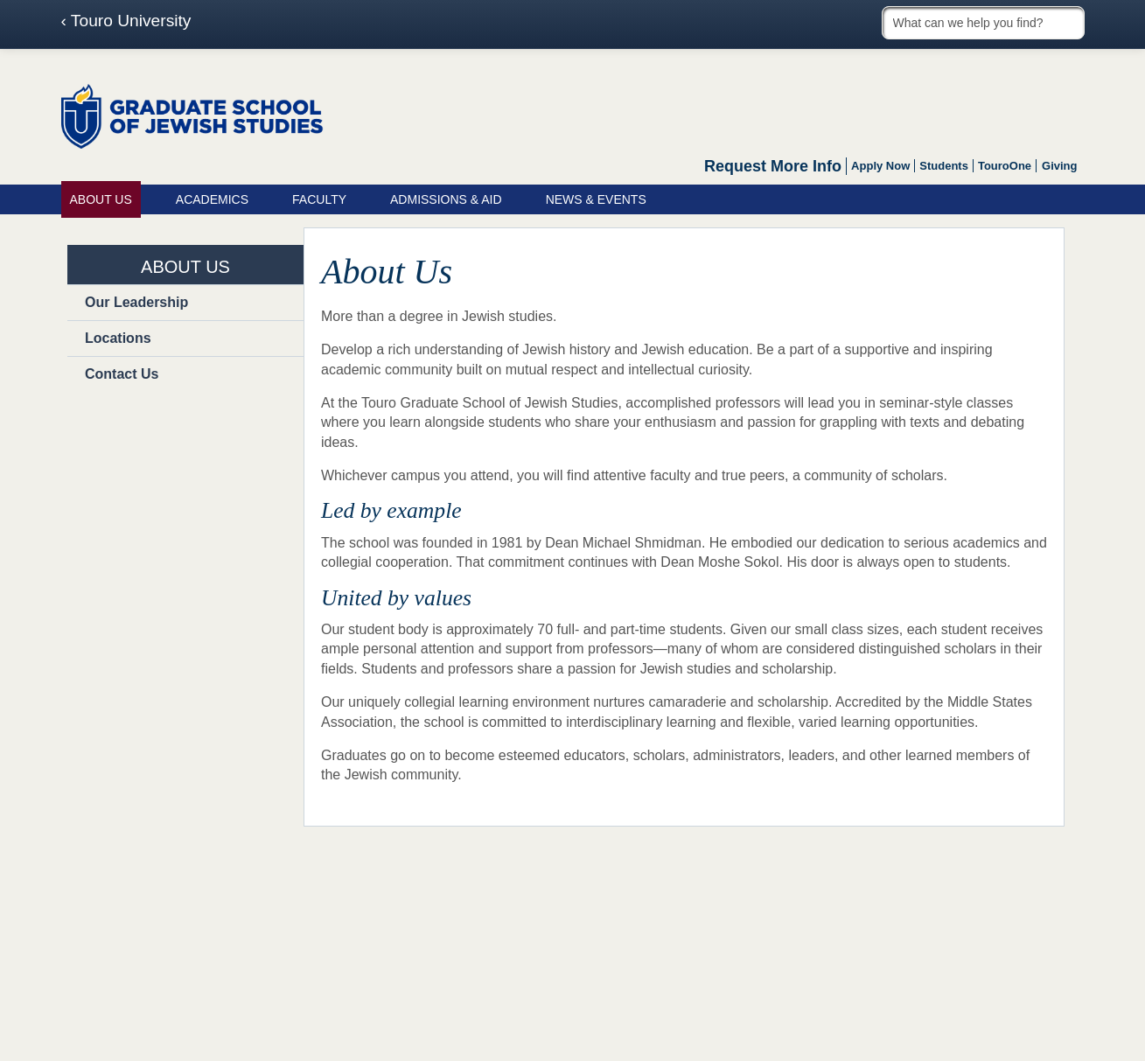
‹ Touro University (126, 21)
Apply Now (880, 165)
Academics (212, 199)
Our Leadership (136, 302)
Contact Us (121, 373)
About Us (101, 199)
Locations (118, 338)
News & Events (596, 199)
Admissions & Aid (446, 199)
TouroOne (1004, 165)
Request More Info (772, 166)
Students (943, 165)
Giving (1059, 165)
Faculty (319, 199)
